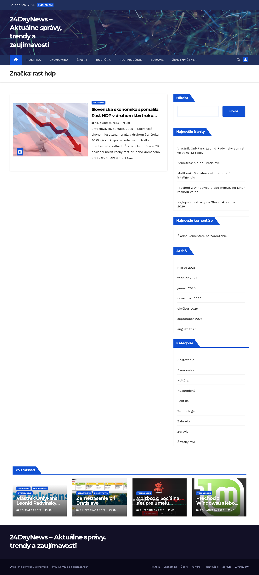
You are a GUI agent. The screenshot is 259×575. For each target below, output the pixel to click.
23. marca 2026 (31, 510)
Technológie (130, 60)
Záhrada (183, 421)
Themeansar (80, 566)
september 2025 (189, 319)
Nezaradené (186, 390)
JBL (127, 123)
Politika (33, 60)
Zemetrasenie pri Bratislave (198, 163)
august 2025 (186, 329)
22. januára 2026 (212, 510)
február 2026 (187, 278)
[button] (238, 60)
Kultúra (103, 60)
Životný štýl (184, 60)
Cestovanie (185, 360)
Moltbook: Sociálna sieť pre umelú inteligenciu (157, 503)
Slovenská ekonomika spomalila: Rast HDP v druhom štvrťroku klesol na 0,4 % (125, 115)
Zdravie (157, 60)
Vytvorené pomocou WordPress (29, 566)
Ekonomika (59, 60)
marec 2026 (186, 267)
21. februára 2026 (93, 510)
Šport (82, 60)
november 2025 (189, 298)
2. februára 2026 (152, 510)
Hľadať (182, 98)
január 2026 (186, 288)
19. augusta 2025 (107, 123)
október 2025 (187, 308)
